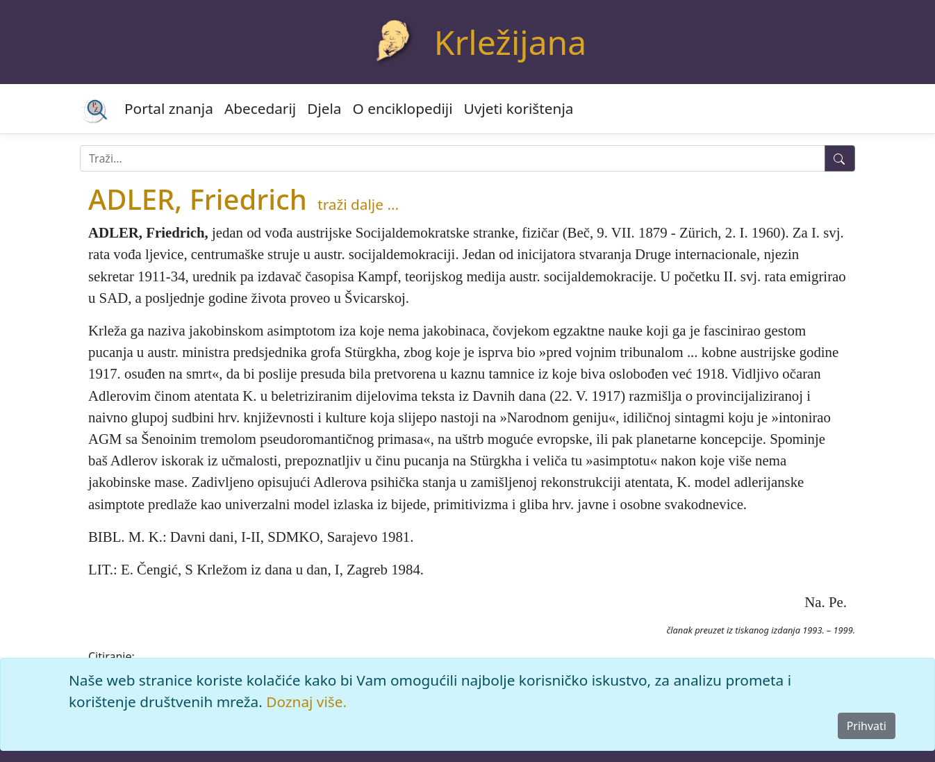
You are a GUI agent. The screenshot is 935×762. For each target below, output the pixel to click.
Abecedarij (260, 108)
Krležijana (510, 42)
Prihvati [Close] (866, 726)
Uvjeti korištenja (519, 108)
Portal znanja (168, 108)
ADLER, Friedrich (197, 199)
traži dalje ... (358, 204)
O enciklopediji (403, 108)
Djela (324, 108)
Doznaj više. (306, 701)
